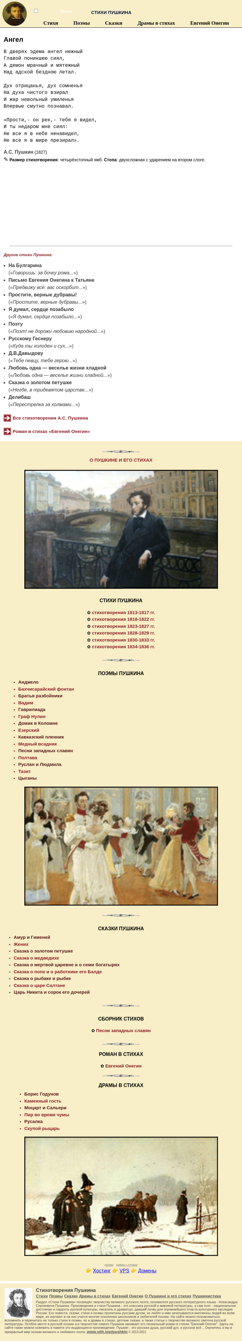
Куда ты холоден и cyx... (41, 346)
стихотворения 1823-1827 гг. (123, 626)
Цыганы (27, 778)
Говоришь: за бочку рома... (43, 272)
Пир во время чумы (46, 1114)
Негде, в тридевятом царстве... (51, 389)
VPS (124, 1270)
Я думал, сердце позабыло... (45, 316)
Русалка (33, 1121)
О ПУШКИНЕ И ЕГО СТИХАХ (120, 460)
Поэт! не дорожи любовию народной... (57, 331)
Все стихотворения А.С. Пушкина (50, 417)
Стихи (51, 23)
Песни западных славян (45, 750)
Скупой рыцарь (42, 1128)
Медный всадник (37, 743)
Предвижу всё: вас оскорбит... (47, 287)
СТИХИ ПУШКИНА (121, 600)
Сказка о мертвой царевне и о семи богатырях (67, 964)
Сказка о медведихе (36, 957)
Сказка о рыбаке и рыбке (42, 978)
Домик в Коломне (38, 723)
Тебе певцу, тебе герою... (42, 360)
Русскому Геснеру (30, 338)
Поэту (16, 324)
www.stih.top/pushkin (107, 1331)
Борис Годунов (41, 1093)
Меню (63, 11)
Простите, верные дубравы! (43, 294)
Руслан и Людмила (39, 764)
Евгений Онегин (209, 23)
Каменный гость (42, 1100)
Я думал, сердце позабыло (41, 309)
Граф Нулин (32, 716)
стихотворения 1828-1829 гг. (123, 632)
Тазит (24, 771)
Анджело (28, 682)
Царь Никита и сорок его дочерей (52, 992)
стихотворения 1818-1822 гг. (123, 619)
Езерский (28, 730)
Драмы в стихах (156, 23)
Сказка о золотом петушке (40, 382)
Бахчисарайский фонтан (46, 689)
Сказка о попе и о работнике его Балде (58, 971)
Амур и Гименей (32, 937)
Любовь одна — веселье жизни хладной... (60, 375)
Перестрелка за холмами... (44, 404)
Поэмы (81, 23)
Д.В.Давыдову (26, 353)
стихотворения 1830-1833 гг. (123, 639)
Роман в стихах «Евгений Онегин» (51, 431)
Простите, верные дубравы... (47, 302)
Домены (147, 1270)
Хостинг (102, 1270)
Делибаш (20, 397)
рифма (109, 1264)
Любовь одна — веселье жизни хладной (58, 367)
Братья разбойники (40, 695)
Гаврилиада (31, 709)
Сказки (113, 23)
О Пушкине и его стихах (168, 1296)
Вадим (25, 702)
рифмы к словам (126, 1264)
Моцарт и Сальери (45, 1107)
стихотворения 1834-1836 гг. (123, 646)
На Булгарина (25, 265)
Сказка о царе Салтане (39, 985)
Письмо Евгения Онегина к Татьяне (51, 280)
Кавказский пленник (41, 736)
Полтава (27, 757)
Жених (21, 944)
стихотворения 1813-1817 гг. (123, 612)
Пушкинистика (207, 1296)
